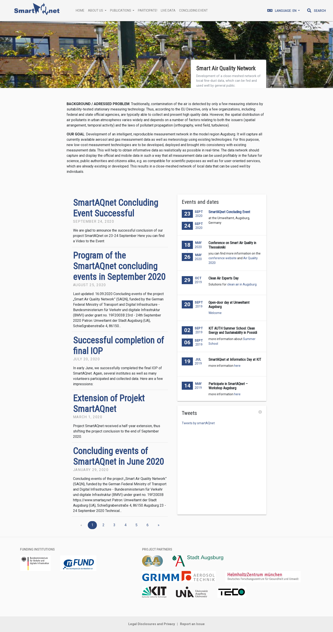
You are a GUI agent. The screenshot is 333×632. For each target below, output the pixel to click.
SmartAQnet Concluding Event (229, 212)
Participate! (147, 10)
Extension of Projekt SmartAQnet (109, 403)
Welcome (215, 313)
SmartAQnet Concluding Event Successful (115, 208)
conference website (222, 258)
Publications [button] (121, 10)
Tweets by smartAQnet (198, 423)
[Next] (158, 525)
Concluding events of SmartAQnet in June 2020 (118, 456)
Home (80, 10)
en (282, 10)
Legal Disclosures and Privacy (151, 624)
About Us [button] (96, 10)
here (237, 365)
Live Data (168, 10)
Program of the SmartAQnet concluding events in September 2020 (119, 266)
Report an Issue (192, 624)
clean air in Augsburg (242, 284)
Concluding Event (193, 10)
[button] (316, 11)
